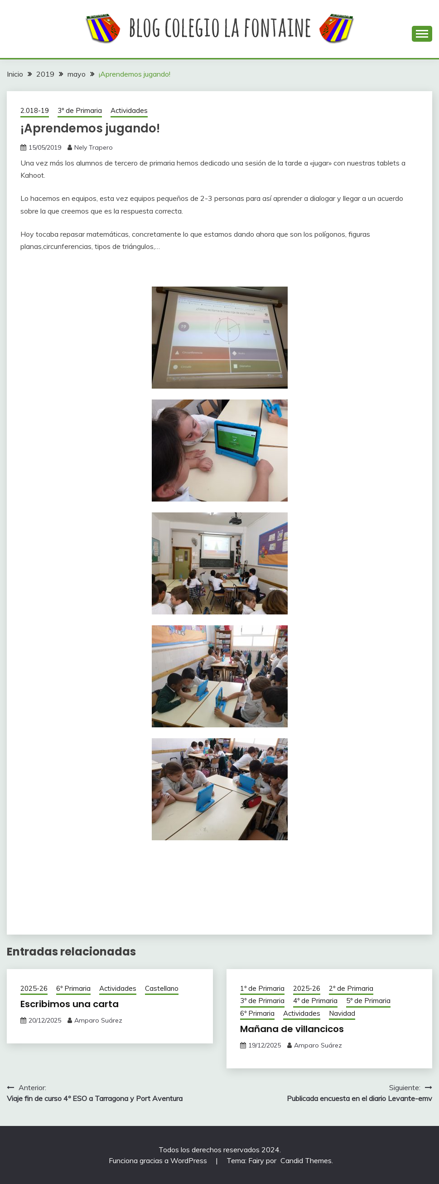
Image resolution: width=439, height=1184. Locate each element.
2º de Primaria (351, 988)
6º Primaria (73, 988)
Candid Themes (306, 1160)
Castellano (161, 988)
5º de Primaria (368, 1000)
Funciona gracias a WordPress (159, 1160)
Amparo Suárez (98, 1020)
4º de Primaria (315, 1000)
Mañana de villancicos (292, 1029)
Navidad (342, 1013)
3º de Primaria (80, 110)
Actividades (129, 110)
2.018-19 (34, 110)
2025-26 (34, 988)
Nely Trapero (93, 147)
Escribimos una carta (69, 1004)
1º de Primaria (262, 988)
